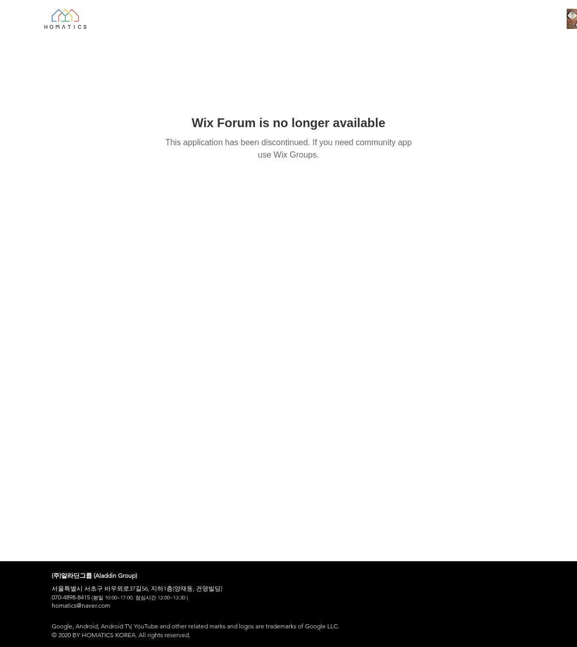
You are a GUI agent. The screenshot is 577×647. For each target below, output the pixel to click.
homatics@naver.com (81, 605)
